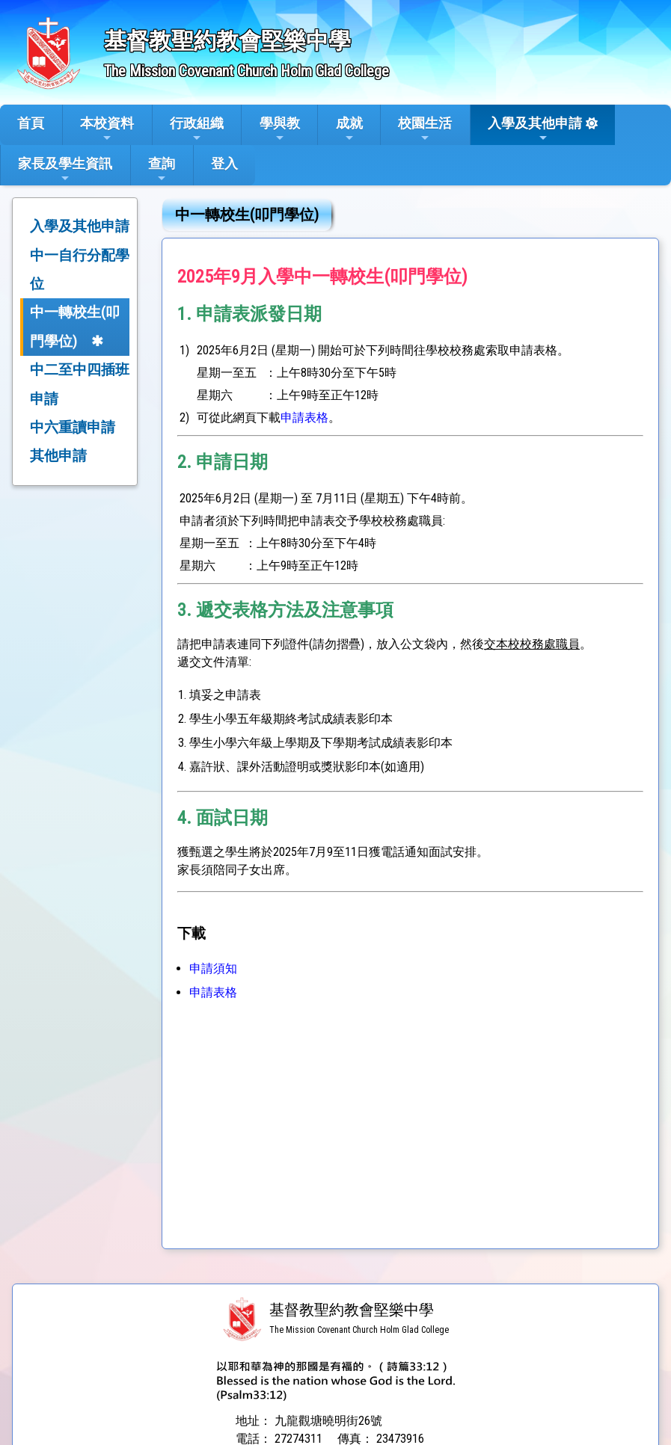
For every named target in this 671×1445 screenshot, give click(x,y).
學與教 (280, 129)
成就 (349, 129)
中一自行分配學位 (79, 269)
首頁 (30, 123)
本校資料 (107, 129)
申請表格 (304, 417)
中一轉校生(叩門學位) (75, 326)
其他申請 (58, 455)
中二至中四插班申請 (79, 384)
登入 (224, 163)
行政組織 (197, 129)
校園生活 (425, 129)
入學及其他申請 (535, 129)
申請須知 (213, 968)
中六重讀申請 (72, 427)
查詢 (161, 169)
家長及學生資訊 (65, 169)
